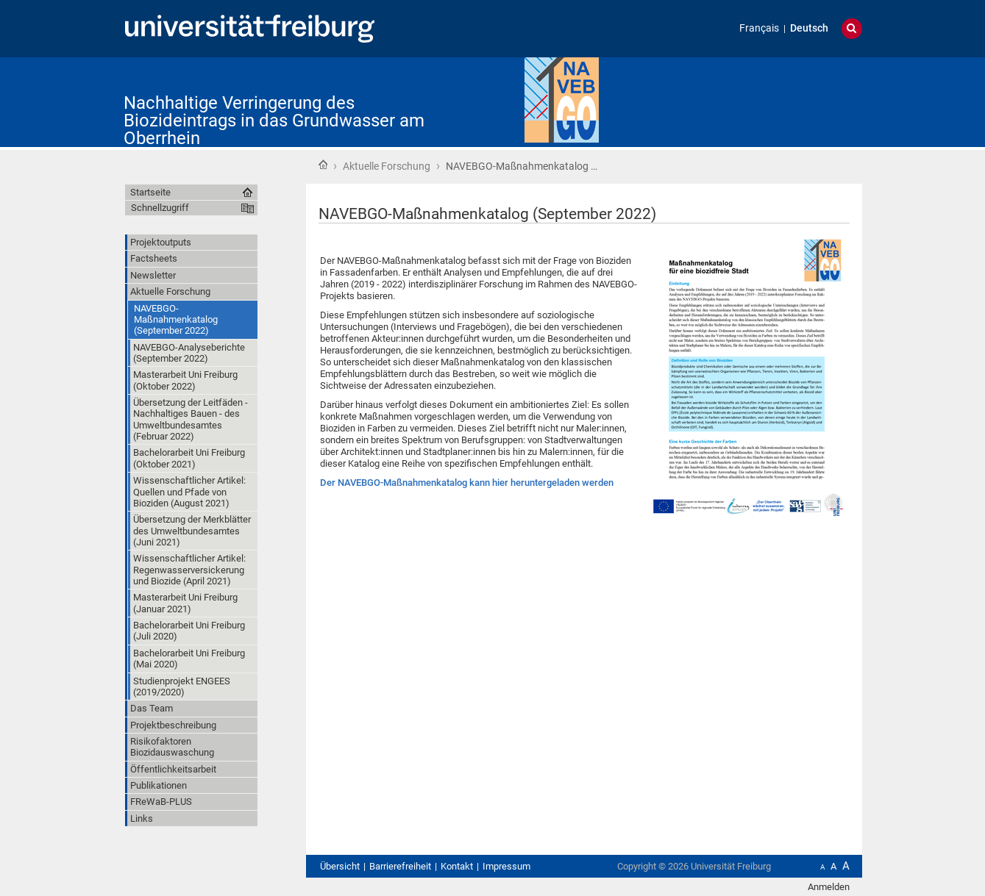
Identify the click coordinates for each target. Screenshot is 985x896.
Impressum (506, 866)
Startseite (323, 165)
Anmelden (829, 886)
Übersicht (340, 866)
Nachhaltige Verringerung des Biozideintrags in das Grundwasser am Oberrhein (274, 120)
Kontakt (457, 866)
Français (759, 28)
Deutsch (809, 28)
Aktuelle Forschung (386, 166)
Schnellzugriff (160, 207)
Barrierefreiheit (400, 866)
